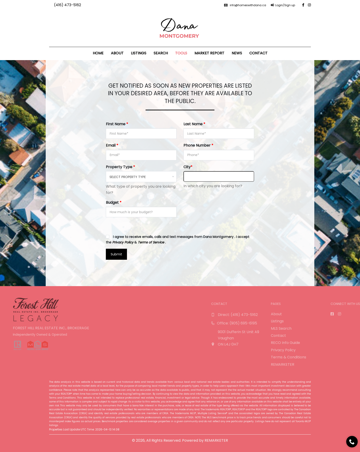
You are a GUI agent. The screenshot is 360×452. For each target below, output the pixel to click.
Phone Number (198, 145)
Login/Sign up (283, 5)
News (237, 53)
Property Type (120, 167)
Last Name (194, 124)
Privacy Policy (346, 350)
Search (161, 53)
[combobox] (141, 176)
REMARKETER (345, 364)
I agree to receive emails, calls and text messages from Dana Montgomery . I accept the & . (177, 239)
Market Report (209, 53)
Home (98, 53)
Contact (258, 53)
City (187, 167)
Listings (138, 53)
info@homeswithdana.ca (245, 5)
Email (112, 145)
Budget (113, 202)
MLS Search (344, 328)
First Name (117, 124)
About (117, 53)
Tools (181, 53)
